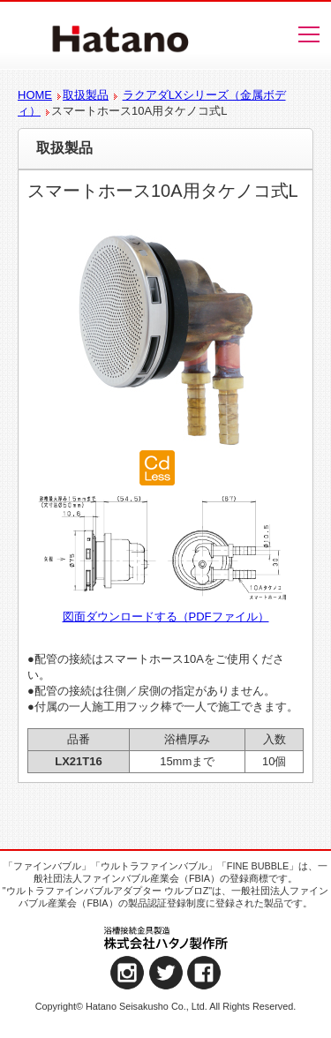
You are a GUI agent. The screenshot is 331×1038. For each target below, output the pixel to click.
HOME (35, 95)
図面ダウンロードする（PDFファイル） (166, 616)
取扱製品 (86, 95)
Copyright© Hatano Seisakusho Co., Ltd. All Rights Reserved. (166, 1006)
